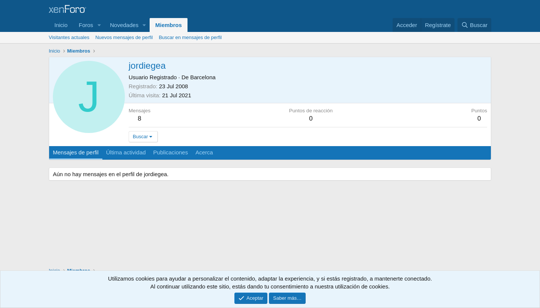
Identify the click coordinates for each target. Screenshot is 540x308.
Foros (86, 25)
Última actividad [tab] (126, 152)
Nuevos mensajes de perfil (124, 37)
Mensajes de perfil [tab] (76, 152)
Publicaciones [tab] (170, 152)
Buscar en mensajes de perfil (190, 37)
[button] (99, 25)
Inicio (61, 25)
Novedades (124, 25)
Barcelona (203, 77)
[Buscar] (474, 25)
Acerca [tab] (204, 152)
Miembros (168, 25)
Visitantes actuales (69, 37)
